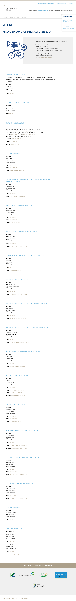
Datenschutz (23, 598)
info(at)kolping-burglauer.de (17, 392)
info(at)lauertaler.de (15, 421)
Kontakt (71, 3)
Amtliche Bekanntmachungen (46, 3)
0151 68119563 (15, 135)
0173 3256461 (13, 243)
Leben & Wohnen (43, 10)
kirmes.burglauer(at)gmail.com (18, 318)
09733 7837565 (12, 217)
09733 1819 (11, 339)
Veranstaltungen (61, 3)
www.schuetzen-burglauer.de (19, 448)
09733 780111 (11, 387)
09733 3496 (11, 267)
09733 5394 (13, 131)
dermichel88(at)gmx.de (16, 222)
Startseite (5, 17)
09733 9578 (11, 165)
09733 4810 (11, 519)
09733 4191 (11, 541)
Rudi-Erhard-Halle (68, 26)
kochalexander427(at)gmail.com (18, 474)
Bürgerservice (33, 10)
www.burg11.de (15, 144)
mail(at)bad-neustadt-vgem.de (44, 57)
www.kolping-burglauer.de (18, 395)
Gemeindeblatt (67, 24)
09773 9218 (11, 114)
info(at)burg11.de (14, 141)
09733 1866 (11, 363)
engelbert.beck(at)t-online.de (17, 366)
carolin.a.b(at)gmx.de (17, 138)
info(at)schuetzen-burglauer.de (18, 445)
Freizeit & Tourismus (67, 10)
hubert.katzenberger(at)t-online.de (19, 342)
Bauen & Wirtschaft (54, 10)
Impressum (6, 598)
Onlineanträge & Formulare (67, 21)
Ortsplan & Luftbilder (69, 28)
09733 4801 (11, 93)
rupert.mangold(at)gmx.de (27, 131)
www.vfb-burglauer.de (17, 555)
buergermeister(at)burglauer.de (18, 246)
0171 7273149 (13, 167)
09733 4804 (11, 469)
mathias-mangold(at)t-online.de (18, 294)
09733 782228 (11, 193)
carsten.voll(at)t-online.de (17, 390)
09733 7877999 (12, 291)
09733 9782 (11, 442)
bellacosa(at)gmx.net (15, 270)
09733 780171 (11, 315)
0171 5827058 (13, 219)
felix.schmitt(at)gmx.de (29, 135)
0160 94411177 (14, 551)
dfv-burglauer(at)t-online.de (17, 196)
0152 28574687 (14, 471)
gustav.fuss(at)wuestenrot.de (17, 170)
